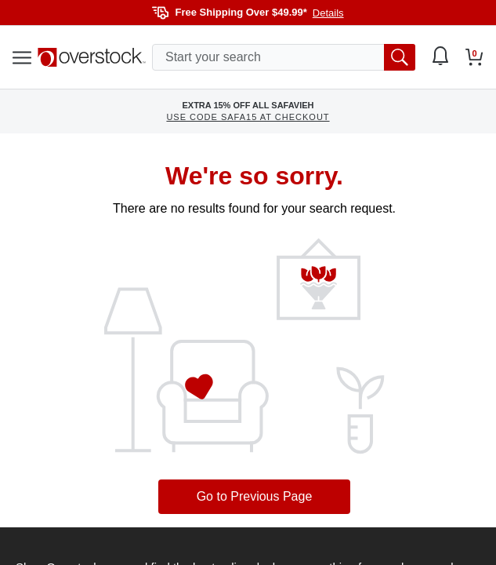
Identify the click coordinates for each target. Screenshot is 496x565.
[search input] (283, 57)
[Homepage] (92, 57)
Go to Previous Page (255, 496)
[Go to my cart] (474, 57)
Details (328, 13)
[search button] (399, 57)
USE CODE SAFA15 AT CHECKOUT (247, 117)
